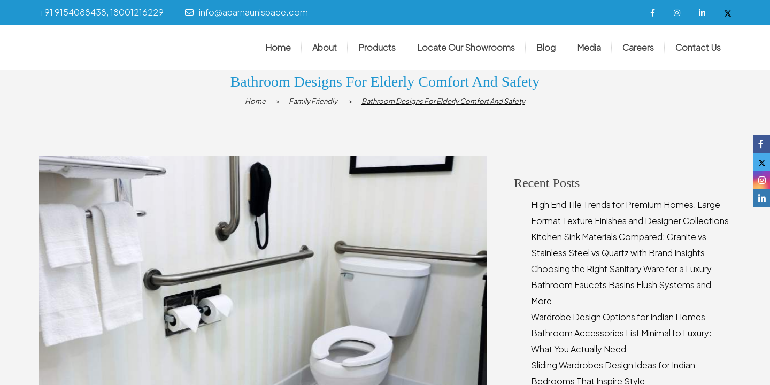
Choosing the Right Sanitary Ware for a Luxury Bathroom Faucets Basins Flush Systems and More (621, 285)
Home (255, 101)
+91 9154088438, (74, 12)
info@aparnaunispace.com (253, 12)
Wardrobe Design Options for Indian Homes (618, 317)
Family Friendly (313, 101)
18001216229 (137, 12)
